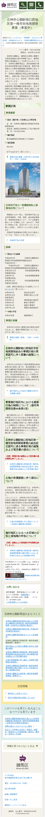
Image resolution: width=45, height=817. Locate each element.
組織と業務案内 (11, 794)
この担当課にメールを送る (17, 602)
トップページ (17, 37)
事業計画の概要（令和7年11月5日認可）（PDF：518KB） (24, 158)
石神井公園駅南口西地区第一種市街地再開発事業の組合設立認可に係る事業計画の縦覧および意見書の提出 (24, 466)
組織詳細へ (25, 595)
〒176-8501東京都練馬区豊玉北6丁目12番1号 (18, 776)
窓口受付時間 (10, 789)
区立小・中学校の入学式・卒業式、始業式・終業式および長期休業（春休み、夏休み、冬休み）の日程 (22, 732)
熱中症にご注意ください (18, 693)
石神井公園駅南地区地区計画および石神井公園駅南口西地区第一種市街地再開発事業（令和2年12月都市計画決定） (22, 721)
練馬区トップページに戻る (15, 805)
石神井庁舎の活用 (17, 240)
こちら (9, 289)
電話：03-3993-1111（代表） (16, 783)
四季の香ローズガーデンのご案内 (18, 726)
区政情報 (27, 37)
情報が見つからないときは (20, 746)
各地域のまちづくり (15, 40)
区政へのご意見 (11, 800)
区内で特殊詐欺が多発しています (21, 698)
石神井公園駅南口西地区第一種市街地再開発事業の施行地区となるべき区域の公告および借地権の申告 (24, 553)
